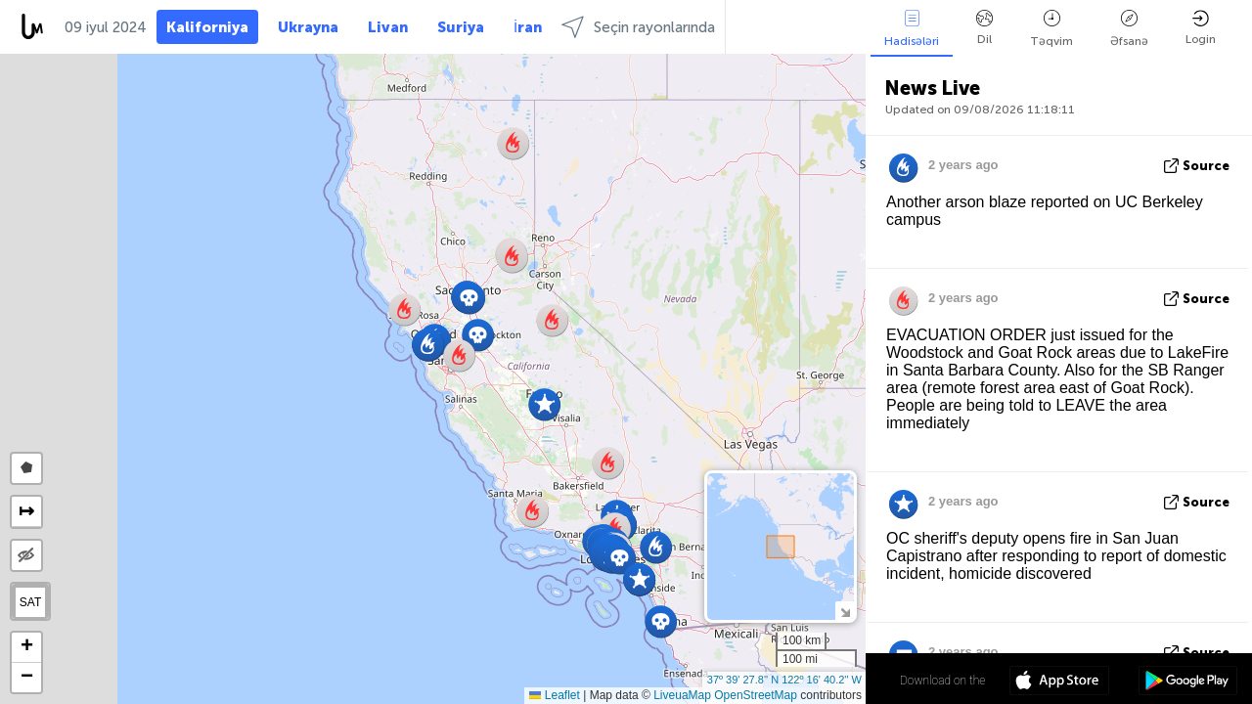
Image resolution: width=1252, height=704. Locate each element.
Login (1200, 28)
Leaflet (554, 695)
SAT (30, 602)
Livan (388, 27)
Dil (984, 28)
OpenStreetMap (755, 695)
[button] (512, 257)
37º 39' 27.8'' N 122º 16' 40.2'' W (784, 679)
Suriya (460, 27)
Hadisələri (911, 29)
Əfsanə (1129, 29)
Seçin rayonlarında (638, 27)
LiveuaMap (682, 695)
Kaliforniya (207, 27)
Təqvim (1051, 29)
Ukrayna (308, 27)
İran (528, 27)
